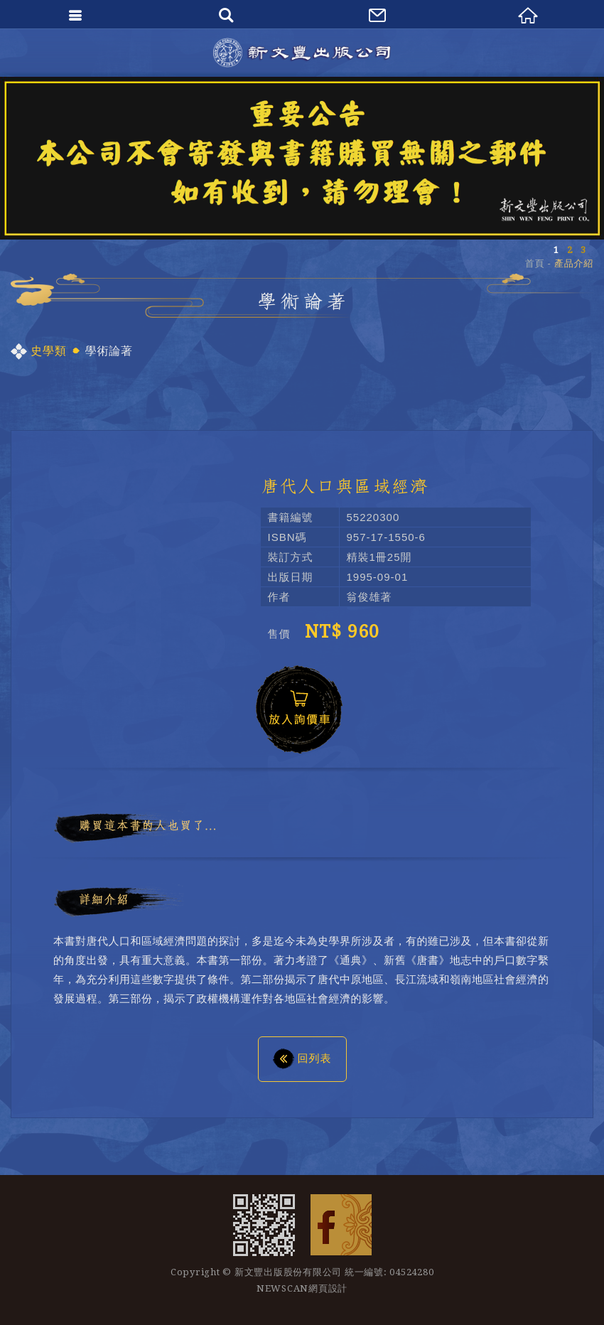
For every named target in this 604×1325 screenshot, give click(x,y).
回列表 (302, 1057)
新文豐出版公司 (302, 53)
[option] (302, 158)
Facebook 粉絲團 (341, 1224)
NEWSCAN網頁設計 (302, 1288)
